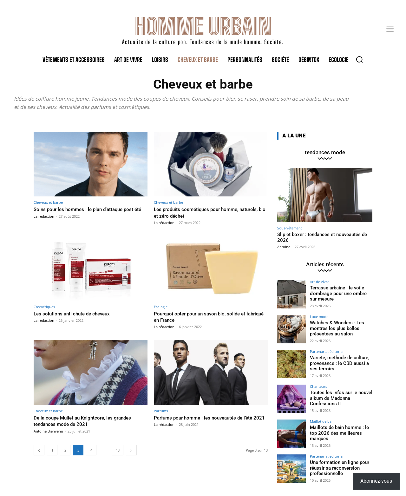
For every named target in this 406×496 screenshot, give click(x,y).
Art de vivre (319, 281)
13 (118, 450)
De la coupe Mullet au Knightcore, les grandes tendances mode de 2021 (88, 420)
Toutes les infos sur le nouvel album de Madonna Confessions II (339, 398)
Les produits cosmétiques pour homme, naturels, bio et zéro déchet (202, 212)
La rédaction (44, 222)
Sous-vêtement (289, 228)
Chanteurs (318, 386)
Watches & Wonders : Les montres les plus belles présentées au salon (335, 328)
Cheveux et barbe (48, 202)
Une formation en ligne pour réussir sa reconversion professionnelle (338, 468)
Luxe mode (319, 316)
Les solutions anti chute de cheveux (76, 313)
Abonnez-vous (376, 481)
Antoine (283, 246)
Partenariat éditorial (327, 351)
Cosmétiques (44, 306)
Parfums (161, 411)
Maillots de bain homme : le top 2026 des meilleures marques (337, 433)
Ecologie (160, 306)
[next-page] (131, 450)
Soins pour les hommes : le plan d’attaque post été (90, 212)
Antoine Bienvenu (48, 431)
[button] (359, 59)
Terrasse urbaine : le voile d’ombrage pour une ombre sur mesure (340, 293)
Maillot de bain (322, 421)
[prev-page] (39, 450)
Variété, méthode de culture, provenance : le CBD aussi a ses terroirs (338, 363)
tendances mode (325, 152)
